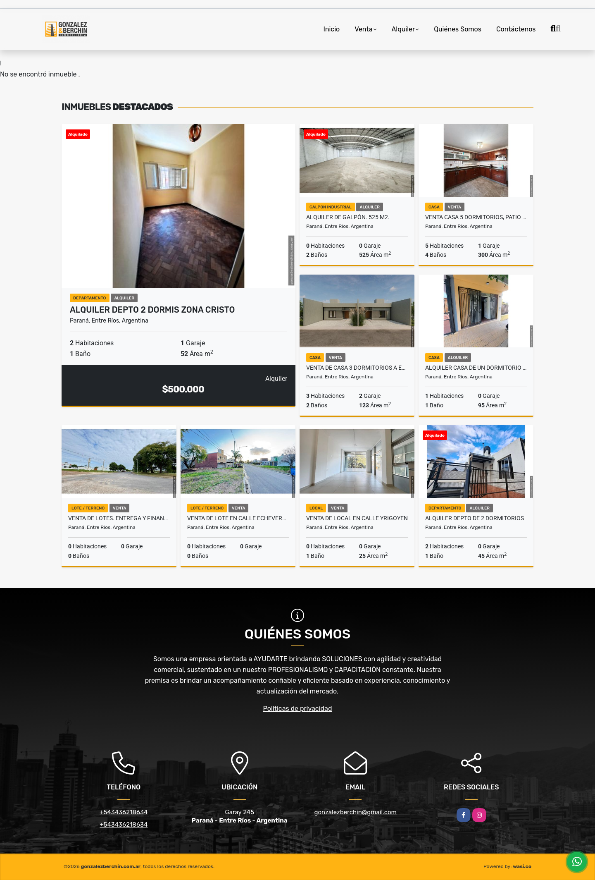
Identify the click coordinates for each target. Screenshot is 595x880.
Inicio (331, 29)
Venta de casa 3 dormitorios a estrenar (357, 367)
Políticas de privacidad (297, 709)
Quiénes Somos (457, 29)
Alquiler (403, 29)
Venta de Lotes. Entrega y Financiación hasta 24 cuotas (119, 518)
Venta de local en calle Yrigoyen (357, 518)
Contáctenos (516, 29)
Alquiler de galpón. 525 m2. (348, 217)
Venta (363, 29)
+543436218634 (124, 812)
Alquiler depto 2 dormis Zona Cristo (152, 310)
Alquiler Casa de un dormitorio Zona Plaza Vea (476, 367)
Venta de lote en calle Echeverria (238, 518)
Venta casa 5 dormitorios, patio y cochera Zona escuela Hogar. (476, 217)
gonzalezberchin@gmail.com (355, 812)
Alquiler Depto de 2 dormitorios (474, 518)
